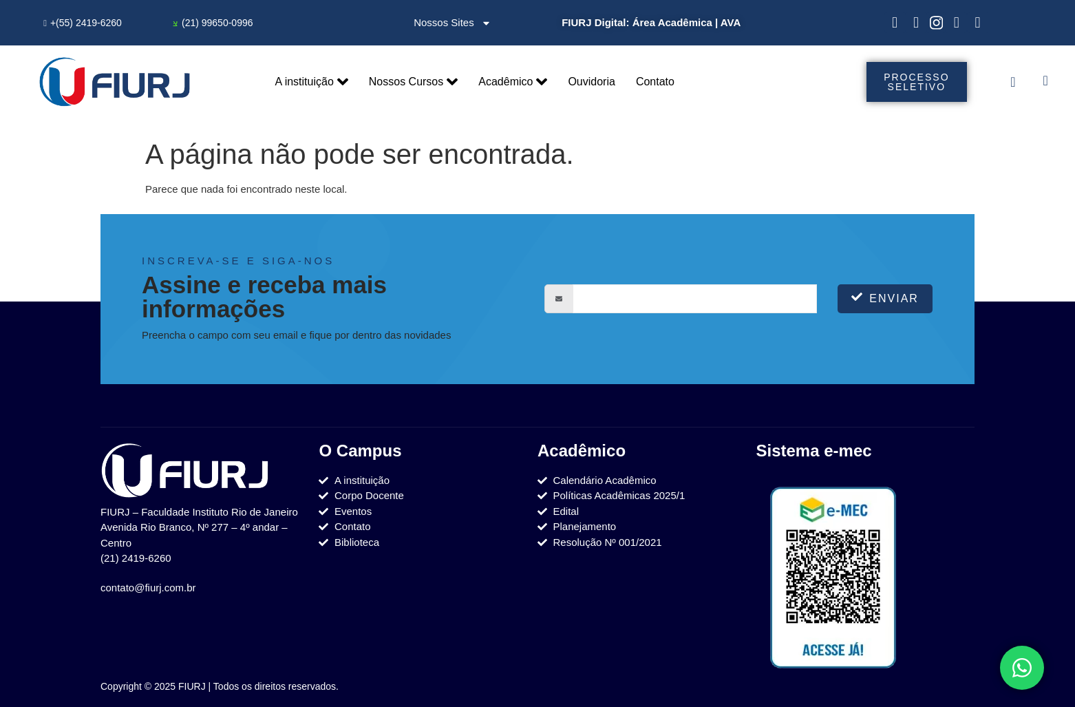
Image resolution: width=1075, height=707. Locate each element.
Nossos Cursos (413, 82)
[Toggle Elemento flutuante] (1022, 668)
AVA (731, 22)
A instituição (311, 82)
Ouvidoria (591, 81)
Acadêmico (512, 82)
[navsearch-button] (1045, 82)
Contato (655, 81)
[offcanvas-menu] (1013, 82)
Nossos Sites (452, 23)
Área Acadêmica (673, 22)
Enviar (885, 297)
